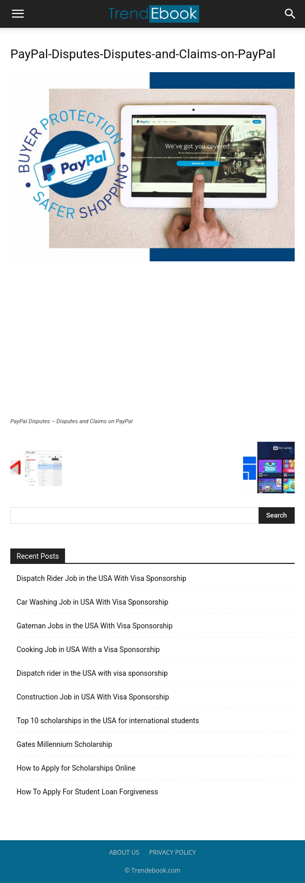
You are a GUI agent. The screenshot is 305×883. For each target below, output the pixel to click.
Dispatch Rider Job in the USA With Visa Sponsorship (101, 578)
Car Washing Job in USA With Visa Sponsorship (92, 602)
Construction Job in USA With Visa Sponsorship (93, 697)
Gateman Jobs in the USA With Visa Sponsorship (95, 626)
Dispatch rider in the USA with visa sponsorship (92, 673)
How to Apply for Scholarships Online (76, 768)
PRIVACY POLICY (172, 852)
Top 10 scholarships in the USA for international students (108, 721)
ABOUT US (124, 852)
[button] (17, 14)
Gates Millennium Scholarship (64, 744)
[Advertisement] (152, 341)
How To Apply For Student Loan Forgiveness (87, 792)
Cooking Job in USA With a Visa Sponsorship (88, 649)
